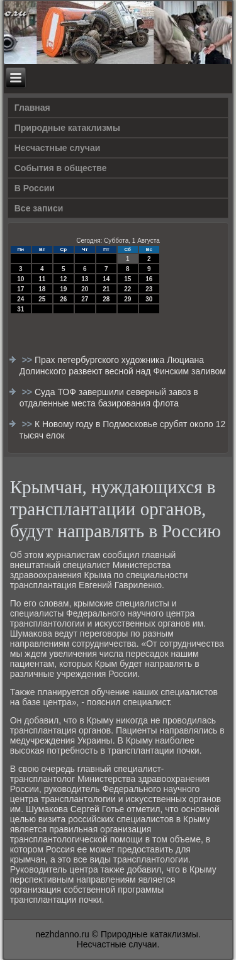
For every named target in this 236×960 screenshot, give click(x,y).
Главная (32, 108)
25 (41, 299)
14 (106, 279)
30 (148, 299)
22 (127, 289)
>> (28, 360)
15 (127, 279)
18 (41, 289)
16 (148, 279)
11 (41, 279)
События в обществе (60, 168)
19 (63, 289)
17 (20, 289)
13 (84, 279)
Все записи (39, 208)
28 (106, 299)
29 (127, 299)
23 (148, 289)
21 (106, 289)
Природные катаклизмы (67, 128)
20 (84, 289)
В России (34, 188)
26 (63, 299)
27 (84, 299)
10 (20, 279)
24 (20, 299)
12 (63, 279)
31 (20, 309)
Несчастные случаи (57, 148)
